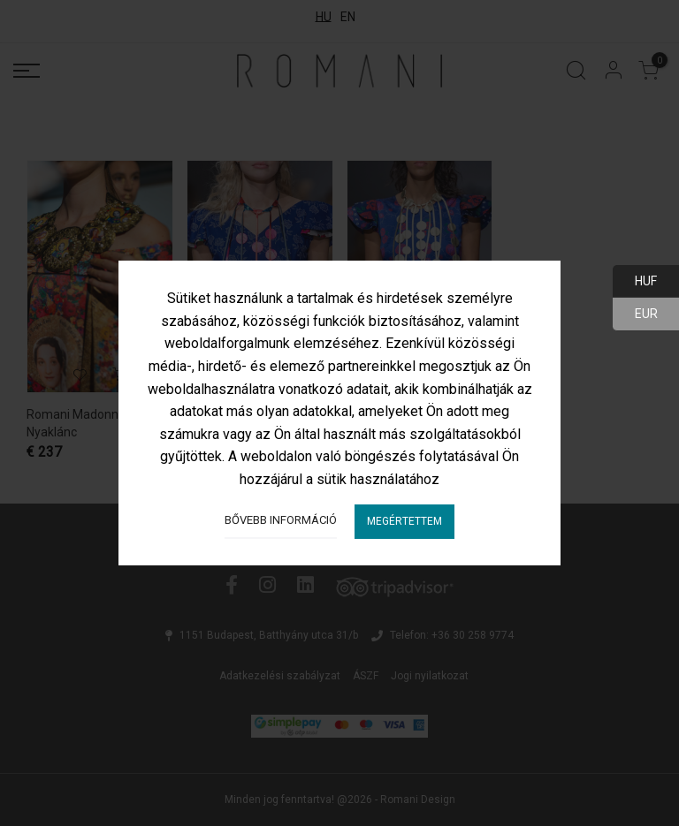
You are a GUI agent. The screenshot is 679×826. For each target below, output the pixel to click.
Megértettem (404, 521)
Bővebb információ (281, 520)
